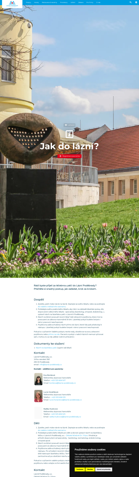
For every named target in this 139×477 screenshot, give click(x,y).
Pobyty (28, 2)
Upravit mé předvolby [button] (103, 469)
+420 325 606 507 (58, 380)
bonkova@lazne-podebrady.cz (62, 383)
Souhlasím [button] (79, 469)
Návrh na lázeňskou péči (46, 348)
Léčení (73, 2)
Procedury (64, 2)
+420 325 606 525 (58, 414)
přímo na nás (54, 334)
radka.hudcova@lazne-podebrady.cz (65, 417)
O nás (98, 2)
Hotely (36, 2)
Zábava (80, 2)
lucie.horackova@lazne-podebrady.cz (65, 400)
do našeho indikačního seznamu (52, 307)
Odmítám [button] (90, 469)
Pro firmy (89, 2)
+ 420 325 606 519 (58, 397)
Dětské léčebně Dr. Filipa (77, 435)
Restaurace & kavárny (49, 2)
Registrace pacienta (69, 156)
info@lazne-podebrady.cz (51, 364)
